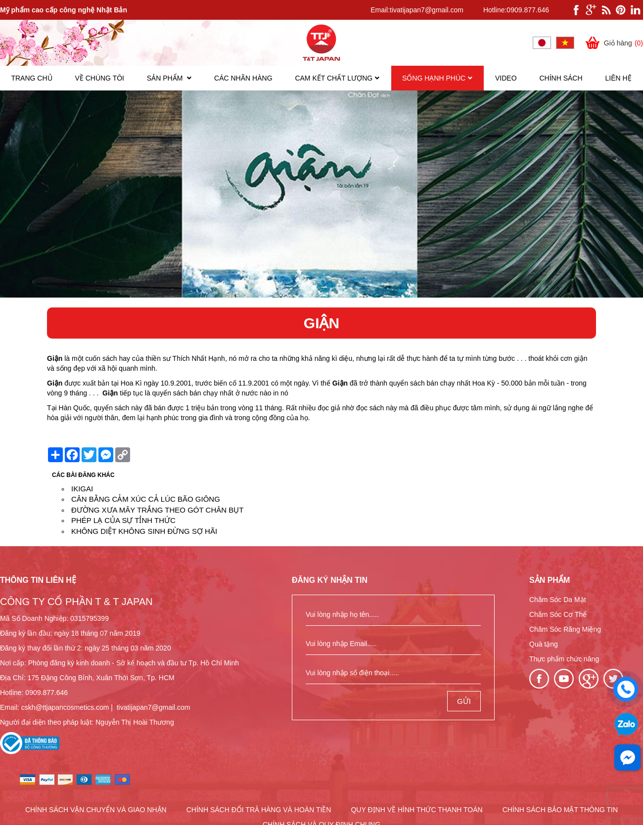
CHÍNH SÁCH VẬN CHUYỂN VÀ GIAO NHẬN (96, 810)
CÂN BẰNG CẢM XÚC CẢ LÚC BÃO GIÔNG (145, 499)
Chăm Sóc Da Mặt (557, 600)
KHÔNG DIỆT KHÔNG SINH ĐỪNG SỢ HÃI (144, 531)
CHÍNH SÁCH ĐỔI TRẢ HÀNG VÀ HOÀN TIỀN (258, 810)
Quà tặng (543, 644)
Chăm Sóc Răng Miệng (565, 629)
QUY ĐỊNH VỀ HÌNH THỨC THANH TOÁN (416, 810)
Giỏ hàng (613, 42)
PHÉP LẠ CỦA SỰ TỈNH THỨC (123, 520)
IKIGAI (82, 488)
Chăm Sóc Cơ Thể (558, 614)
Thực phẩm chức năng (564, 659)
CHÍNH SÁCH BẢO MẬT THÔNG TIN (560, 810)
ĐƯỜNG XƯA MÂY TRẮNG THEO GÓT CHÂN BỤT (157, 510)
